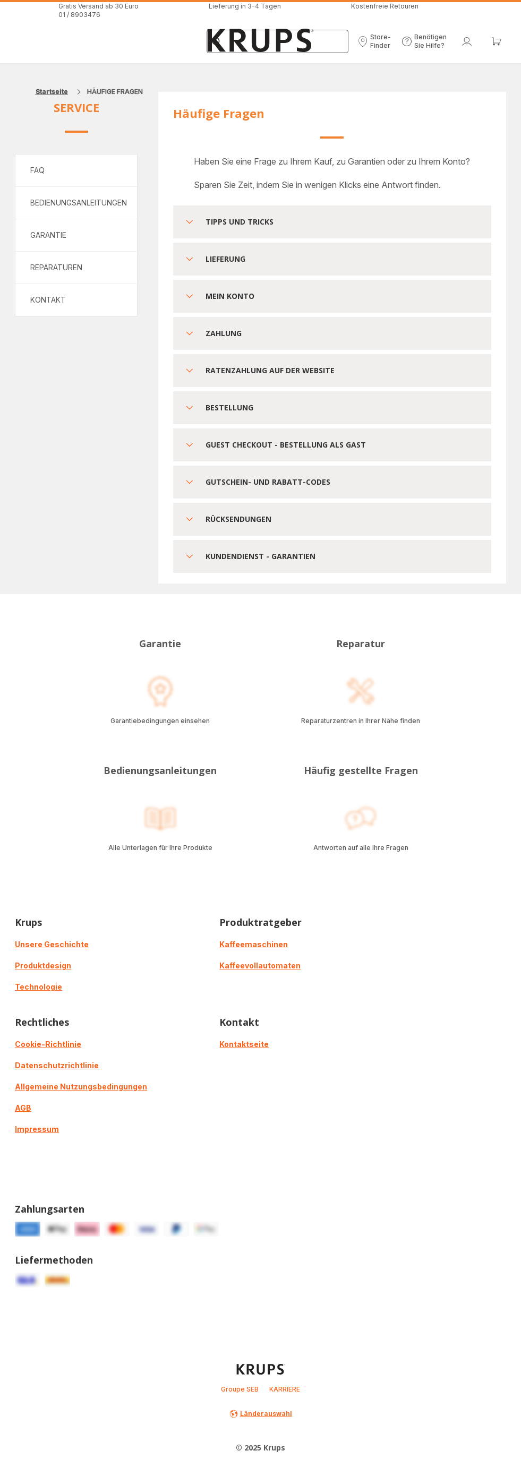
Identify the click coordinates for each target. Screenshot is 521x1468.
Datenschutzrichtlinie (57, 1065)
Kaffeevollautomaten (260, 965)
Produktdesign (43, 965)
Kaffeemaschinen (253, 944)
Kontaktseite (244, 1044)
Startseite (52, 92)
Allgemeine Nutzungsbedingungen (81, 1086)
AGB (23, 1107)
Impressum (37, 1129)
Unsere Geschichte (52, 944)
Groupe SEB (240, 1389)
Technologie (38, 986)
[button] (374, 41)
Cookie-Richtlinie (48, 1044)
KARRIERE (284, 1389)
